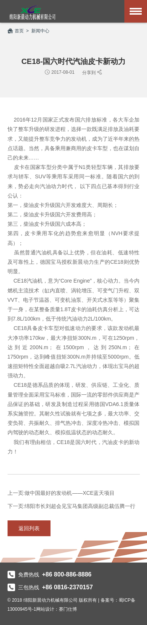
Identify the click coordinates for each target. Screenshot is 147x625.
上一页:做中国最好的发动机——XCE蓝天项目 (61, 493)
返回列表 (29, 528)
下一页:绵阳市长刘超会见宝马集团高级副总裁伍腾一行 (72, 506)
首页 (16, 30)
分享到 (89, 72)
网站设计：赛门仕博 (56, 609)
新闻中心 (40, 30)
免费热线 (50, 575)
